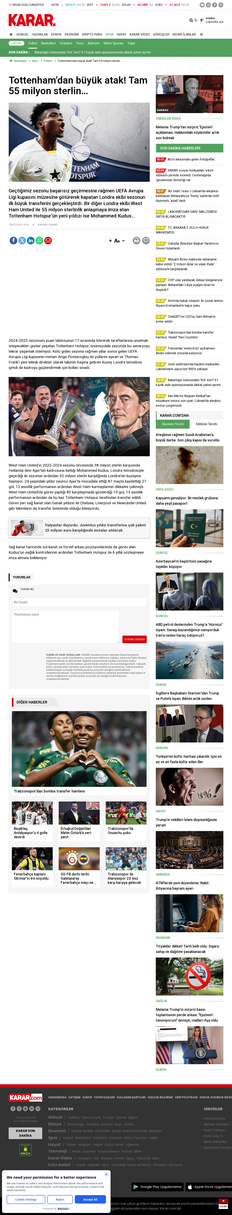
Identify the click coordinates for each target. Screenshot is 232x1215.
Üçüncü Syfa (91, 1117)
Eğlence (132, 1144)
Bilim (138, 1151)
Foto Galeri (59, 1165)
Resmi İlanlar (184, 34)
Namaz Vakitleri (216, 1124)
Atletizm (94, 43)
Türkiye (108, 1117)
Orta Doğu (75, 1124)
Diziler (71, 1144)
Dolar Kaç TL (213, 1136)
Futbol (32, 43)
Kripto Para (92, 34)
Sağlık (98, 1144)
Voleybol (66, 43)
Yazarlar (40, 34)
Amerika (92, 1124)
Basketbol (48, 43)
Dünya (56, 34)
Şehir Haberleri (215, 1141)
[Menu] (200, 34)
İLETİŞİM (74, 1097)
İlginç (130, 1158)
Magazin (84, 1144)
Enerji (116, 1131)
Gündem (84, 1158)
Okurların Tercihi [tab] (173, 424)
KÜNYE (87, 1097)
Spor (109, 34)
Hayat (121, 34)
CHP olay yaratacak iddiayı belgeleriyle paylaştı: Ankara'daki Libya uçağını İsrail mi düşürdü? (98, 52)
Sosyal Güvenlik (135, 1131)
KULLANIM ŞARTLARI (131, 1097)
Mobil (76, 1151)
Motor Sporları (114, 43)
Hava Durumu (214, 1118)
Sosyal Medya (108, 1151)
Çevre (121, 1117)
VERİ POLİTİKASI (186, 1097)
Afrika (128, 1124)
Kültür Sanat (114, 1144)
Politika (73, 1117)
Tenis (80, 43)
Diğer (131, 43)
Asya (118, 1124)
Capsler (93, 1165)
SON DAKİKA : (19, 52)
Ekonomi (72, 34)
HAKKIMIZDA (57, 1097)
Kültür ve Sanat (139, 1165)
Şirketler (155, 1131)
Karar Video (140, 34)
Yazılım (126, 1151)
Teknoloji (57, 1151)
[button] (110, 241)
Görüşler (161, 34)
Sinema (106, 1158)
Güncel (22, 34)
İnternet (89, 1151)
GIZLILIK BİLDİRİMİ (160, 1097)
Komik (119, 1158)
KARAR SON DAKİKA (25, 1133)
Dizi (96, 1158)
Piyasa (76, 1131)
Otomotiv (102, 1131)
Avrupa (107, 1124)
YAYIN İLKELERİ (104, 1097)
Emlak (88, 1131)
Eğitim (133, 1117)
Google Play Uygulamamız (161, 1186)
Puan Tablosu (214, 1130)
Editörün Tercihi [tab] (206, 424)
